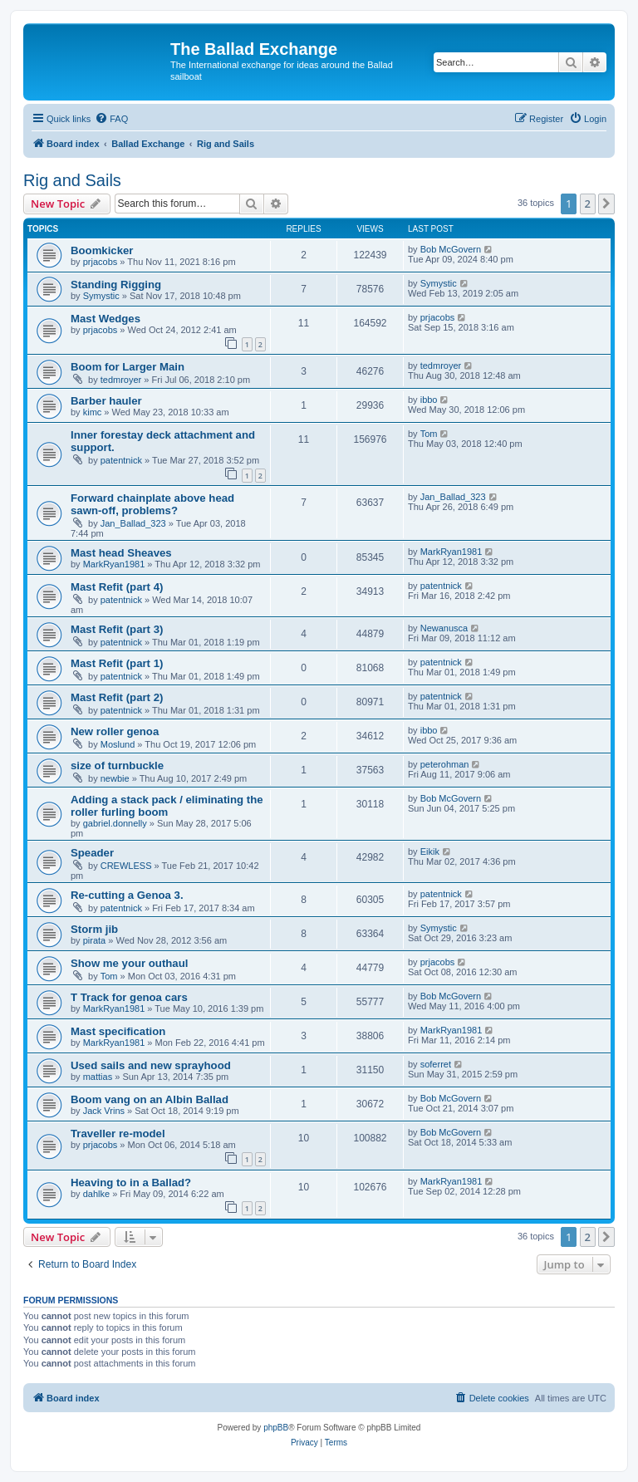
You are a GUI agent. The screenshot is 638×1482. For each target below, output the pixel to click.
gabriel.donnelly (115, 823)
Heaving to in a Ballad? (131, 1182)
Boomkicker (102, 250)
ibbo (429, 400)
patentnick (121, 460)
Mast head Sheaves (121, 553)
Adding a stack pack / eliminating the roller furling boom (167, 805)
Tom (429, 434)
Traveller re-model (118, 1133)
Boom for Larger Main (127, 367)
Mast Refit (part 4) (117, 587)
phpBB (275, 1427)
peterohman (444, 764)
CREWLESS (126, 866)
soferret (435, 1064)
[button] (606, 203)
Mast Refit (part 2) (117, 697)
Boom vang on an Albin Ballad (149, 1099)
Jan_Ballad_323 (133, 523)
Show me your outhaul (129, 963)
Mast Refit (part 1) (117, 663)
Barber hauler (106, 401)
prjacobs (100, 262)
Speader (92, 853)
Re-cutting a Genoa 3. (127, 895)
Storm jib (94, 929)
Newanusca (444, 628)
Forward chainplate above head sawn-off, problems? (152, 504)
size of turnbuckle (117, 765)
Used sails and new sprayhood (151, 1065)
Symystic (101, 296)
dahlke (96, 1194)
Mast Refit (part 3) (117, 629)
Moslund (118, 744)
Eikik (429, 851)
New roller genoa (115, 731)
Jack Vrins (104, 1111)
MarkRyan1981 (114, 564)
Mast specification (118, 1031)
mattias (97, 1077)
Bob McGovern (450, 249)
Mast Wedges (105, 318)
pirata (94, 940)
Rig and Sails (72, 180)
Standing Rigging (116, 284)
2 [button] (588, 203)
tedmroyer (121, 380)
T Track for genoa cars (129, 997)
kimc (92, 412)
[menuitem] (111, 119)
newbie (115, 778)
